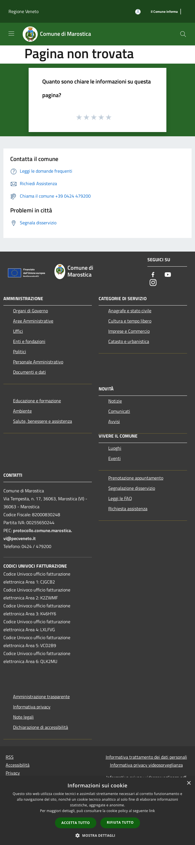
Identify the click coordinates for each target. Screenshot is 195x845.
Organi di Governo (30, 310)
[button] (97, 835)
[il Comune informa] (164, 11)
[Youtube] (167, 275)
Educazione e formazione (37, 400)
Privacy (13, 772)
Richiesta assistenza (127, 508)
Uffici (18, 331)
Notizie (115, 401)
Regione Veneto (24, 11)
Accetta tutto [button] (76, 822)
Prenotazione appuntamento (135, 477)
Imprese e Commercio (129, 331)
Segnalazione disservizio (131, 488)
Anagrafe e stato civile (129, 310)
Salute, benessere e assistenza (42, 421)
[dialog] (97, 811)
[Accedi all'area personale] (138, 12)
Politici (19, 351)
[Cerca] (183, 34)
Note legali (23, 717)
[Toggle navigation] (11, 33)
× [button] (188, 783)
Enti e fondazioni (29, 341)
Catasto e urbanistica (128, 341)
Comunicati (119, 411)
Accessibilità (17, 765)
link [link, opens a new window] (152, 810)
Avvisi (114, 421)
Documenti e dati (29, 372)
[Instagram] (153, 283)
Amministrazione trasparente (41, 696)
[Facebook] (153, 275)
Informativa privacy (31, 706)
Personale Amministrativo (38, 361)
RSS (10, 757)
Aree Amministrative (33, 320)
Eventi (114, 458)
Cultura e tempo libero (129, 320)
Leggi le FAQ (120, 498)
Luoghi (114, 448)
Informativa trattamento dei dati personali (146, 757)
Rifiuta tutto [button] (120, 822)
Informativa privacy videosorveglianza (146, 765)
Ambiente (22, 410)
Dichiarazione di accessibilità (40, 727)
